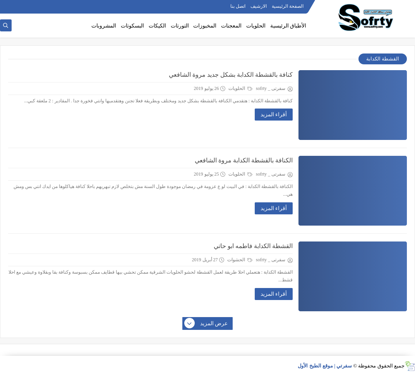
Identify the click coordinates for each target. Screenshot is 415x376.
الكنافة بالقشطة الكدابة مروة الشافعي (244, 160)
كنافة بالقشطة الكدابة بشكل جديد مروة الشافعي (231, 74)
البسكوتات (132, 26)
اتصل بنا (237, 6)
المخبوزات (204, 26)
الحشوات (239, 259)
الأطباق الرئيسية (288, 26)
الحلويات (256, 26)
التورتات (180, 26)
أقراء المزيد (274, 114)
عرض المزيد (206, 323)
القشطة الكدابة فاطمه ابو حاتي (253, 246)
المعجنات (231, 26)
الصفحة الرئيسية (288, 6)
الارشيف (258, 6)
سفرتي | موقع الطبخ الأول (325, 366)
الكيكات (157, 26)
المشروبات (103, 26)
